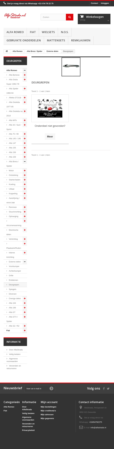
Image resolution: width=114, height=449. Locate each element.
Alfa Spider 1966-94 (12, 90)
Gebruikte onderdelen (24, 40)
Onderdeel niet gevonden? (50, 125)
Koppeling (12, 193)
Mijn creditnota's (48, 411)
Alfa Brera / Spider (12, 163)
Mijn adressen (47, 414)
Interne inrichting (10, 255)
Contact (94, 3)
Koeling (11, 184)
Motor (11, 170)
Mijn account (49, 402)
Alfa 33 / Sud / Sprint (13, 127)
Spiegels (12, 289)
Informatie (14, 341)
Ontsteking (13, 175)
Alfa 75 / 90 (13, 134)
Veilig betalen (14, 354)
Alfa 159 (12, 157)
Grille (10, 275)
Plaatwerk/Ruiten (13, 248)
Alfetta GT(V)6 (14, 98)
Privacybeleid (28, 430)
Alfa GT (11, 312)
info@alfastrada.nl (98, 427)
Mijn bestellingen (48, 407)
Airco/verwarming (13, 225)
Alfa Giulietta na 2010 (14, 113)
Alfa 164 (12, 303)
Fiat (33, 32)
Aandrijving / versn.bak (12, 200)
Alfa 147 (12, 143)
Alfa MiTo (12, 120)
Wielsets (48, 32)
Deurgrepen (13, 285)
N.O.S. (64, 32)
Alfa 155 (12, 148)
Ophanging (13, 216)
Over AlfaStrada (15, 350)
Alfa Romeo (15, 32)
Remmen (12, 207)
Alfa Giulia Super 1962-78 (12, 81)
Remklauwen (80, 40)
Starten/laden (14, 180)
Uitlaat (11, 189)
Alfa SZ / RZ (13, 326)
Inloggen (105, 3)
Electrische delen (12, 232)
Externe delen (14, 262)
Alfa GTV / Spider (12, 319)
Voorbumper (13, 266)
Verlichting (13, 239)
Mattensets (56, 40)
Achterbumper (14, 271)
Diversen (12, 294)
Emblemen (13, 280)
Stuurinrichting (14, 212)
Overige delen (14, 298)
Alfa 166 (12, 308)
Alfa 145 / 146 (14, 138)
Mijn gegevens (47, 418)
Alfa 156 (12, 152)
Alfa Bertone (13, 75)
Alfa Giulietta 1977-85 (13, 104)
